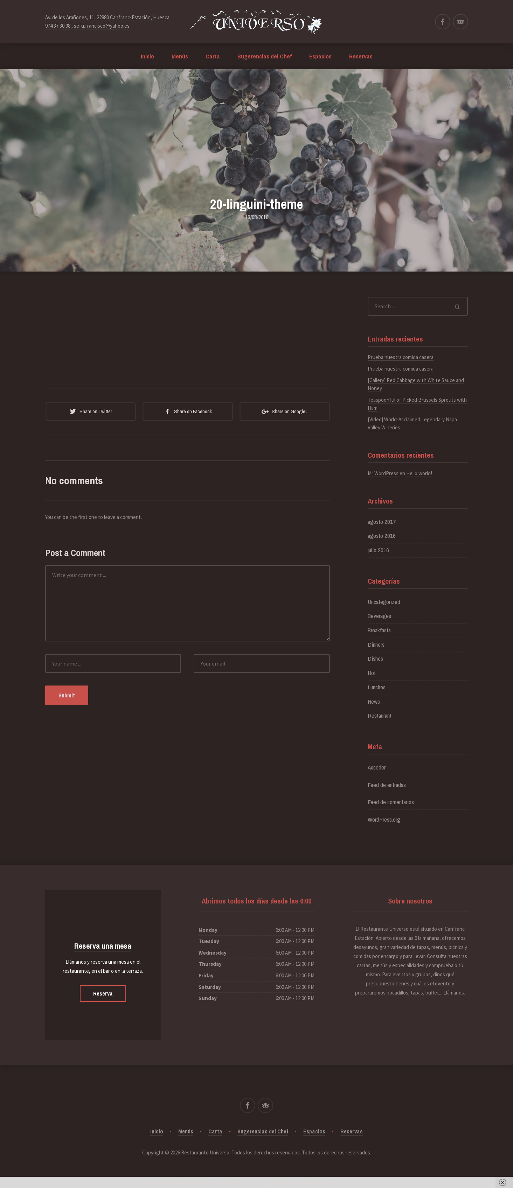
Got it (351, 1182)
